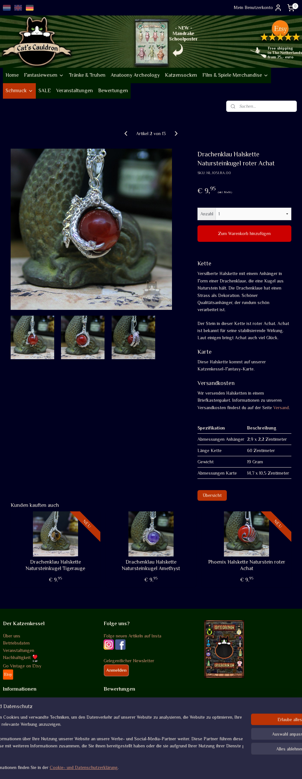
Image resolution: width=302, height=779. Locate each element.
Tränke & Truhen (87, 75)
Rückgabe (12, 715)
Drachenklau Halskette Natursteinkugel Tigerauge (55, 565)
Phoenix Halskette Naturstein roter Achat (246, 565)
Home (12, 75)
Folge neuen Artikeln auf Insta (132, 635)
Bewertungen (113, 91)
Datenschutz (15, 722)
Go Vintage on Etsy (22, 665)
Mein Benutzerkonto (258, 8)
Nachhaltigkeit (20, 657)
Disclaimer (13, 730)
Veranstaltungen (74, 91)
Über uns (11, 635)
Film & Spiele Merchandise (235, 75)
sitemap (133, 767)
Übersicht (212, 495)
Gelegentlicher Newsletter (129, 660)
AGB (7, 701)
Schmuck (19, 91)
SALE (44, 91)
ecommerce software (166, 767)
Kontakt (11, 737)
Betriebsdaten (16, 643)
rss (144, 767)
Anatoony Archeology (135, 75)
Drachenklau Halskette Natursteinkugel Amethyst (151, 565)
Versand (281, 407)
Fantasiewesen (44, 75)
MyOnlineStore (214, 767)
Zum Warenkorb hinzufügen (244, 233)
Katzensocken (181, 75)
